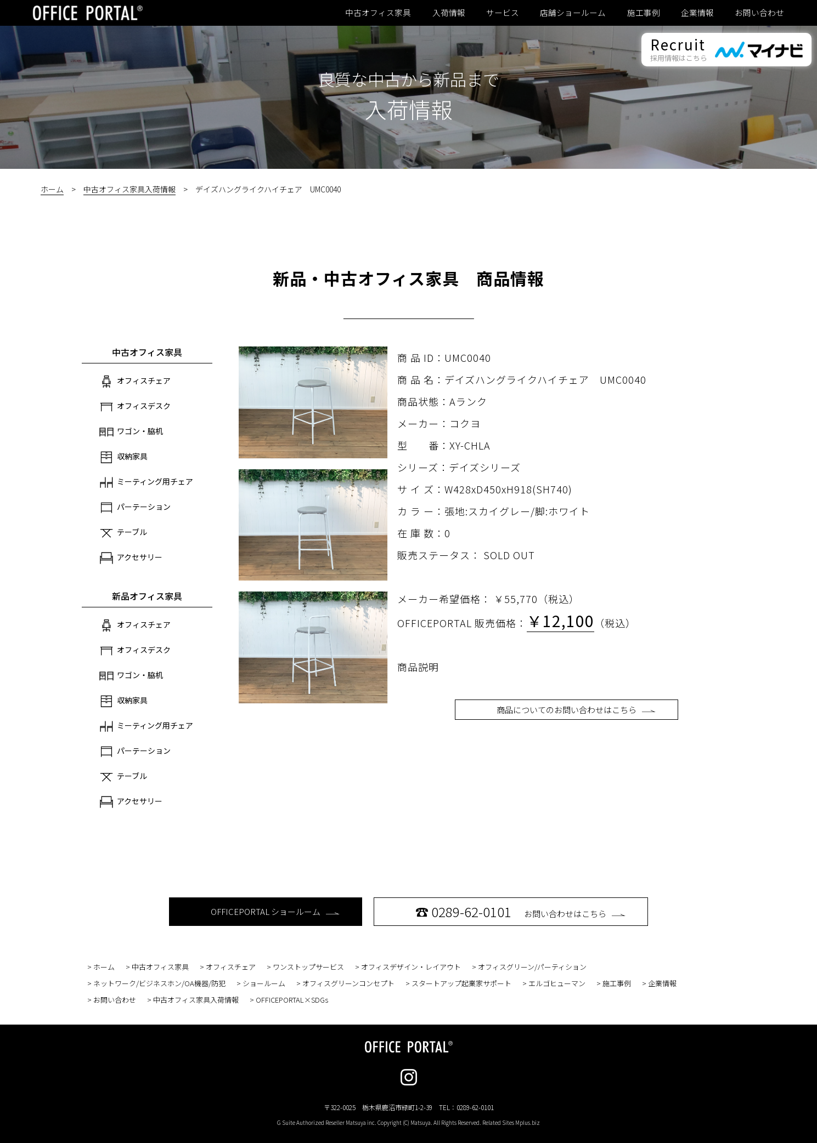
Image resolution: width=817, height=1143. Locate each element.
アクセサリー (130, 558)
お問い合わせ (759, 12)
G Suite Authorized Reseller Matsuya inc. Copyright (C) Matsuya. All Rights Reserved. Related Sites (408, 1122)
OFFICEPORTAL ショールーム (275, 911)
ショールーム (264, 983)
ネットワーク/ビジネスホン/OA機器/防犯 (159, 983)
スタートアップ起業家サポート (461, 983)
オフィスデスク (135, 407)
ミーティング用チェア (146, 482)
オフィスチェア (135, 381)
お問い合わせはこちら (520, 911)
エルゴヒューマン (556, 983)
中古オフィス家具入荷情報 (129, 189)
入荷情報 (448, 12)
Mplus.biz (527, 1122)
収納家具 (123, 457)
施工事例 (643, 12)
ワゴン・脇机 (131, 432)
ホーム (52, 189)
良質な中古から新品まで (408, 79)
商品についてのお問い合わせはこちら (576, 709)
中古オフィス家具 (378, 12)
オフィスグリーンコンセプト (348, 983)
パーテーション (135, 508)
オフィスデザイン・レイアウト (411, 967)
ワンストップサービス (308, 967)
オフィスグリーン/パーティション (532, 967)
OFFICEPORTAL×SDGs (292, 999)
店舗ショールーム (573, 12)
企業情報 (697, 12)
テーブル (123, 533)
